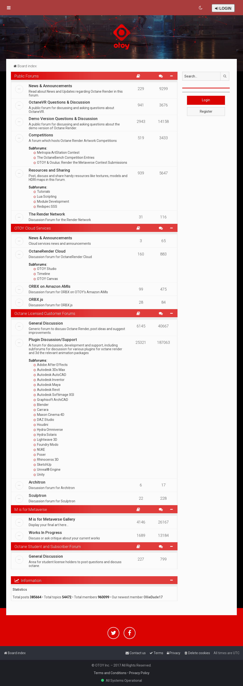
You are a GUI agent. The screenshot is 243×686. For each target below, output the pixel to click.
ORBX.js (36, 299)
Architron (37, 482)
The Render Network (47, 214)
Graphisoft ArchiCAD (50, 400)
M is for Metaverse (30, 509)
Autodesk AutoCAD (49, 375)
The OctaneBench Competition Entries (64, 157)
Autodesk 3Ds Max (49, 370)
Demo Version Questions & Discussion (63, 118)
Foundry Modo (46, 444)
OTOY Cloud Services (32, 228)
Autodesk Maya (47, 385)
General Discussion (46, 323)
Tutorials (41, 191)
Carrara (41, 410)
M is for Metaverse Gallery (52, 519)
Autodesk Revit (46, 390)
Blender (41, 405)
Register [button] (206, 111)
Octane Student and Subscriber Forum (47, 546)
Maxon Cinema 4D (49, 415)
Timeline (41, 274)
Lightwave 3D (45, 439)
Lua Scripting (45, 196)
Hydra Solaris (45, 435)
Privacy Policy (139, 673)
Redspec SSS (45, 206)
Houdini (40, 425)
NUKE (39, 449)
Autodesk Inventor (49, 380)
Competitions (41, 135)
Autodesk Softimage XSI (53, 395)
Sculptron (37, 495)
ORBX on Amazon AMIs (49, 286)
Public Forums (26, 76)
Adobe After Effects (50, 365)
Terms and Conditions (110, 673)
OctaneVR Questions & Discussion (59, 102)
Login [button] (206, 100)
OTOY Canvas (45, 279)
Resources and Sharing (49, 170)
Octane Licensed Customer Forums (44, 313)
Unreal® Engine (47, 469)
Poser (39, 454)
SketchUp (42, 464)
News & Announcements (50, 85)
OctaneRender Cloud (47, 251)
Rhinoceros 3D (46, 459)
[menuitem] (201, 8)
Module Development (51, 201)
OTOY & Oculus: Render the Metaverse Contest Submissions (80, 162)
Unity (39, 474)
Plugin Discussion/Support (53, 339)
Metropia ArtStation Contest (56, 152)
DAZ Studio (43, 420)
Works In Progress (45, 532)
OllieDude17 (153, 597)
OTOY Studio (45, 269)
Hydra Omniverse (48, 430)
